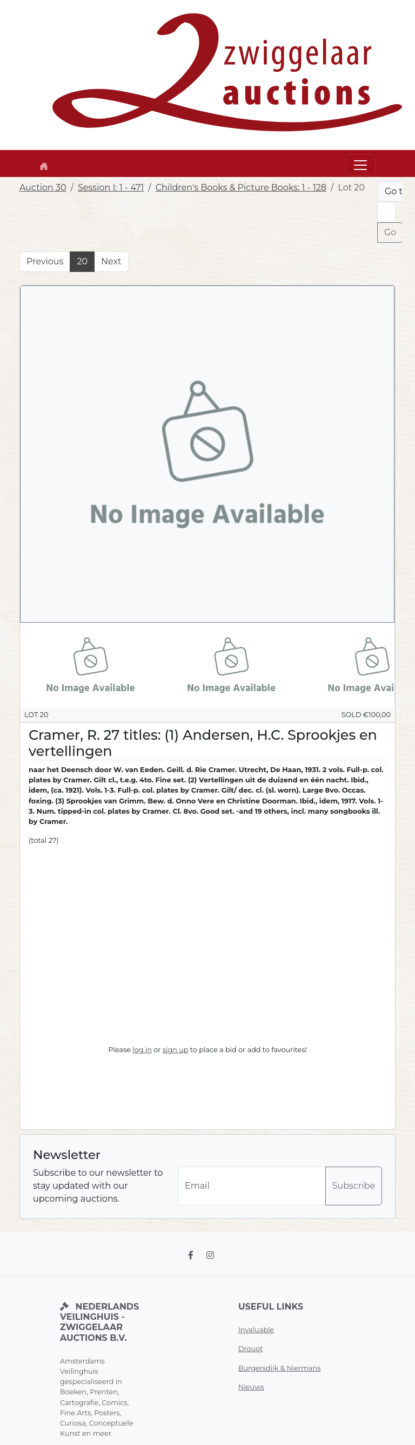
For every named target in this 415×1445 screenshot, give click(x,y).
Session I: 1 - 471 (111, 187)
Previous (44, 261)
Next (111, 261)
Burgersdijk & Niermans (279, 1368)
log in (142, 1050)
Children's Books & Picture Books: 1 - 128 (241, 187)
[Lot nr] (386, 212)
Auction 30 (42, 187)
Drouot (250, 1349)
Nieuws (251, 1387)
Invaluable (256, 1330)
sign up (176, 1050)
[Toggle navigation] (360, 165)
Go (390, 232)
